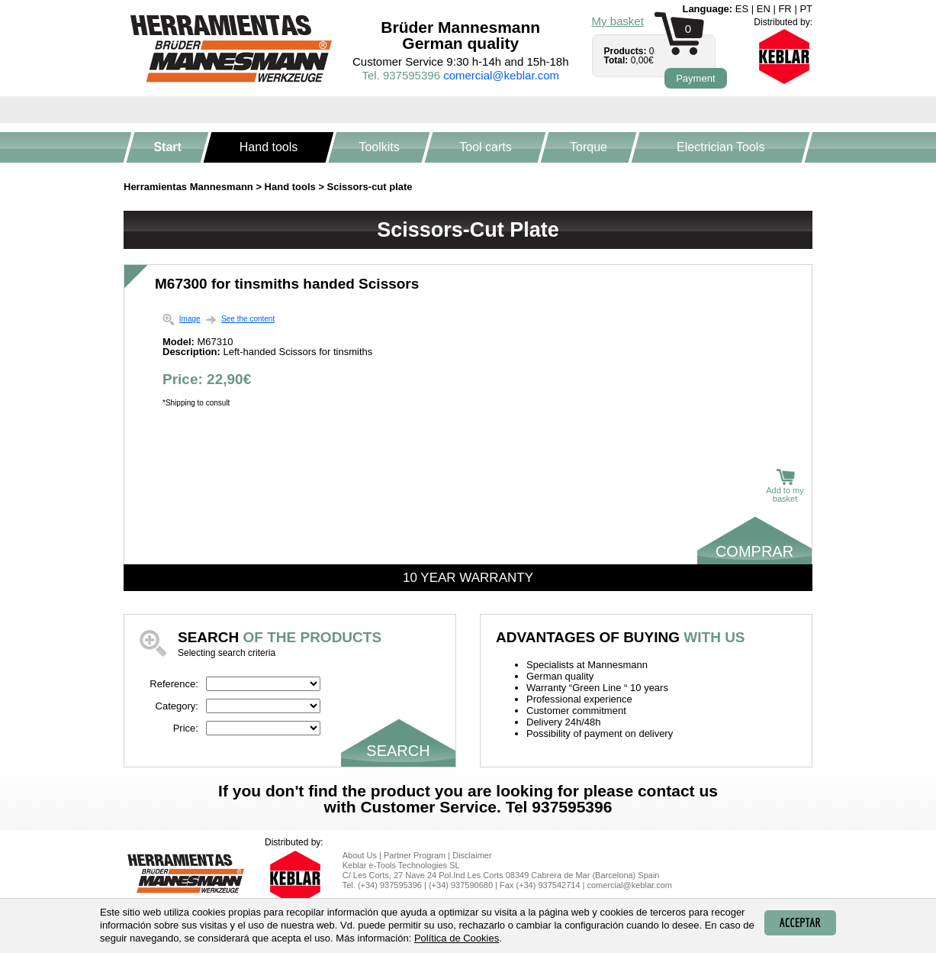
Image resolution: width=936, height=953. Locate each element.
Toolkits (379, 147)
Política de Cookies (456, 938)
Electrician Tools (720, 147)
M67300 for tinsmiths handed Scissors (287, 284)
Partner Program (414, 855)
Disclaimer (471, 855)
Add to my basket (785, 486)
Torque (588, 147)
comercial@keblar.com (501, 75)
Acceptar (800, 922)
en (763, 9)
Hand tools (269, 147)
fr (784, 9)
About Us (360, 855)
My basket (618, 21)
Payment (695, 78)
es (741, 9)
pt (805, 9)
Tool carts (485, 147)
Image (190, 319)
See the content (248, 319)
